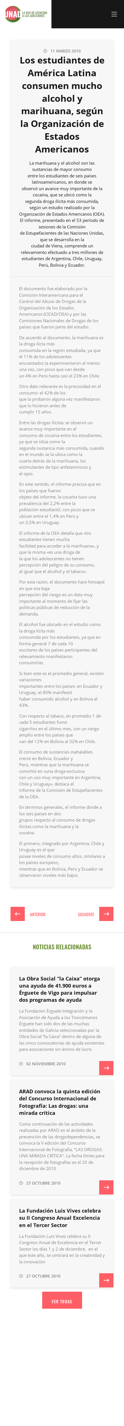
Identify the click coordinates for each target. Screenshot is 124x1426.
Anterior (28, 914)
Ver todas (62, 1301)
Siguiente (95, 914)
